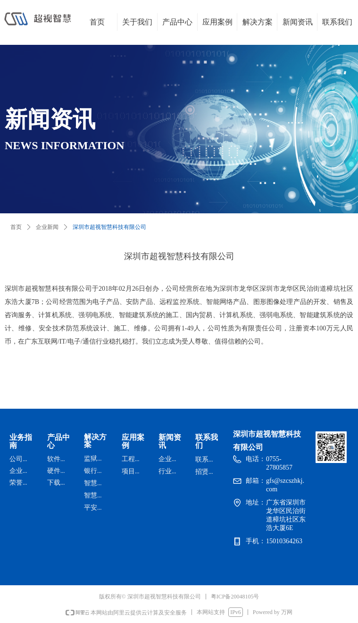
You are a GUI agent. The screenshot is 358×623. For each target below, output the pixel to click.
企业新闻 (47, 227)
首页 (16, 227)
